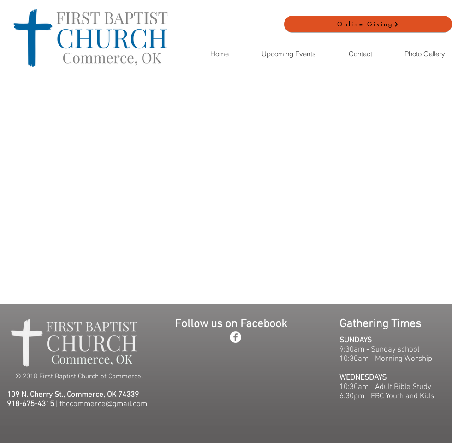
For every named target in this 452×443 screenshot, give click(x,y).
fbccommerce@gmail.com (103, 404)
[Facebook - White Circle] (235, 337)
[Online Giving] (368, 24)
